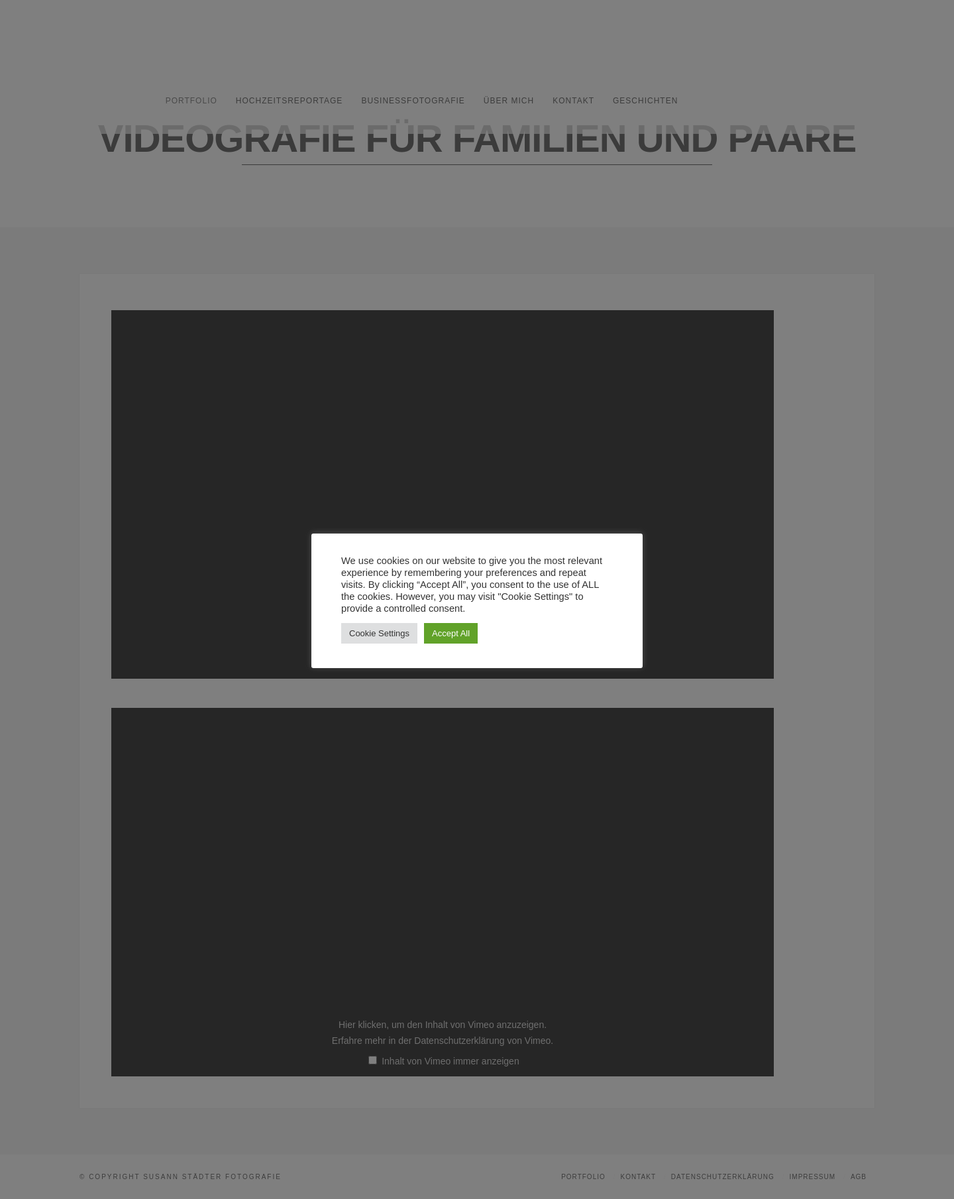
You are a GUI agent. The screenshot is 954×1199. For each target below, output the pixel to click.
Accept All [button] (451, 633)
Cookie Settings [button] (379, 633)
